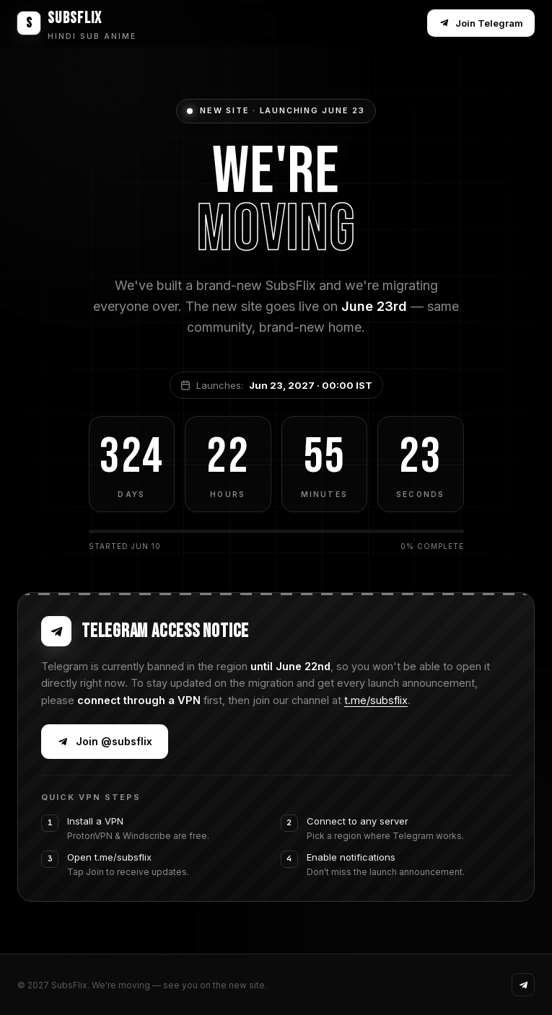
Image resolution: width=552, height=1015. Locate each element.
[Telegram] (523, 984)
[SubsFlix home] (76, 23)
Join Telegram (481, 23)
